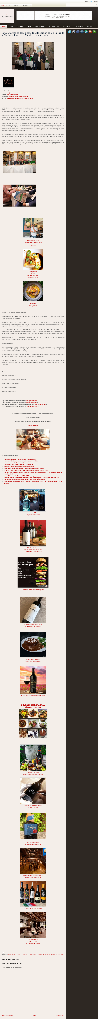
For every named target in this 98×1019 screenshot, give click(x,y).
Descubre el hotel (33, 939)
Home (3, 5)
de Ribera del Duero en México (33, 551)
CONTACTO (26, 5)
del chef (33, 273)
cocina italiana (17, 954)
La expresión (33, 271)
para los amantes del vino (33, 877)
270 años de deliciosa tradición (33, 805)
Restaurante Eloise (33, 240)
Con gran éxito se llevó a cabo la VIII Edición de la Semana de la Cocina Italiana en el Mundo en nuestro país (33, 34)
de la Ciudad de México (33, 943)
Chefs (29, 26)
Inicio (34, 1015)
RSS (9, 5)
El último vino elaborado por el (33, 624)
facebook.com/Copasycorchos (18, 96)
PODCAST (16, 5)
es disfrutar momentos (33, 244)
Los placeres (33, 305)
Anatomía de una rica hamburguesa (33, 589)
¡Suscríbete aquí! (33, 425)
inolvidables (33, 246)
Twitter (94, 1)
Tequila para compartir (33, 515)
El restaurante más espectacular (33, 875)
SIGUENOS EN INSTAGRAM (33, 705)
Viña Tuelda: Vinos (33, 548)
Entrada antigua (60, 1015)
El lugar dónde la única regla (33, 242)
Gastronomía (40, 26)
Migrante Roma (33, 277)
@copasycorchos (14, 93)
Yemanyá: (33, 303)
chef (9, 954)
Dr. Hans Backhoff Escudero (33, 626)
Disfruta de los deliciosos (33, 659)
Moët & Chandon (33, 807)
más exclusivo (33, 941)
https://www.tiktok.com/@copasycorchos (20, 98)
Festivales (66, 26)
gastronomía (33, 954)
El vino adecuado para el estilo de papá (33, 695)
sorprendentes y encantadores (33, 550)
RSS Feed (87, 1)
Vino (11, 26)
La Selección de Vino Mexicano (33, 908)
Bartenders (79, 26)
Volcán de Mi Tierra (33, 513)
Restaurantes (54, 26)
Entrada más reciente (7, 1015)
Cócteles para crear (33, 772)
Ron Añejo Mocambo (33, 842)
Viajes (89, 26)
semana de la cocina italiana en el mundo (51, 954)
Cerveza (20, 26)
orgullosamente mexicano (33, 844)
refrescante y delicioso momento (33, 774)
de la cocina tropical (33, 307)
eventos (25, 954)
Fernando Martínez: (33, 275)
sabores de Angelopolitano (33, 661)
